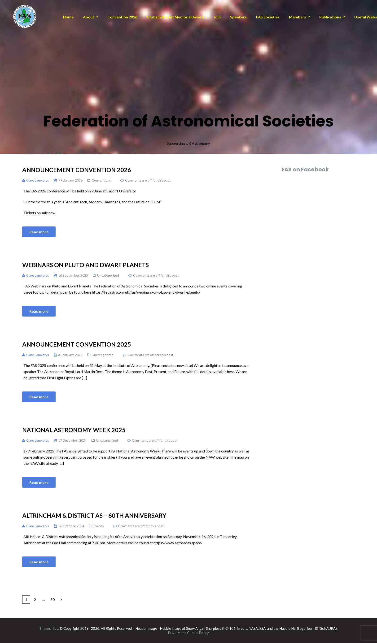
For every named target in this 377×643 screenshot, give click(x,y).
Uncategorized (108, 275)
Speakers (238, 17)
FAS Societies (268, 17)
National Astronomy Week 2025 (74, 429)
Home (68, 17)
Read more (38, 232)
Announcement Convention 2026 (76, 169)
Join (217, 17)
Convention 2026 (122, 17)
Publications (330, 17)
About (88, 17)
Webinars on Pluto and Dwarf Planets (85, 264)
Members (297, 17)
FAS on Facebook (305, 169)
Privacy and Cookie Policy (188, 632)
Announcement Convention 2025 (76, 344)
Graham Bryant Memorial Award (175, 17)
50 (52, 599)
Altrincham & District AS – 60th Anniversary (94, 515)
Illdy (55, 628)
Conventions (101, 180)
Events (98, 526)
